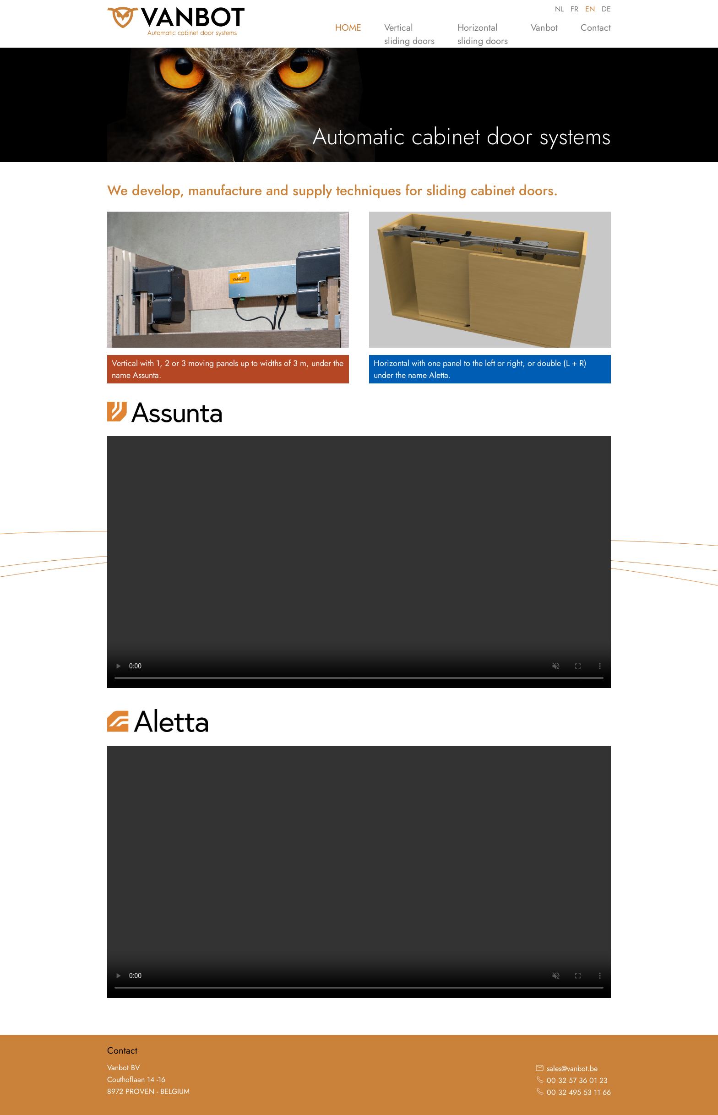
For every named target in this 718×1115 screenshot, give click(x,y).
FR (574, 9)
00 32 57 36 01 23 (577, 1080)
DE (606, 9)
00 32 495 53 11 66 (579, 1092)
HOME (348, 27)
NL (559, 9)
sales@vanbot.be (572, 1068)
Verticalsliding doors (409, 34)
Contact (596, 27)
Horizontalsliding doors (482, 34)
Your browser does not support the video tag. (359, 562)
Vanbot (544, 27)
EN (590, 9)
